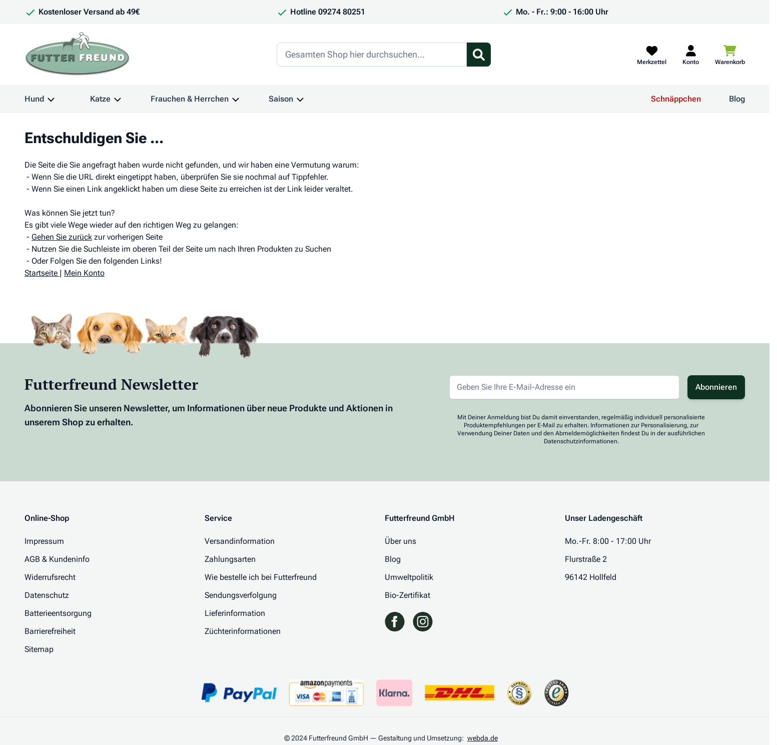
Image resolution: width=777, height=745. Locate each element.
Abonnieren (716, 387)
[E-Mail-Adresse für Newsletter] (564, 387)
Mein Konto (84, 273)
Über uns (400, 541)
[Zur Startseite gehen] (78, 54)
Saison (281, 99)
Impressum (44, 541)
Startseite (41, 273)
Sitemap (39, 649)
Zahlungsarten (230, 559)
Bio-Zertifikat (407, 595)
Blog (737, 99)
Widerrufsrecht (50, 577)
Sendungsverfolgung (241, 595)
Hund (34, 99)
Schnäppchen (676, 99)
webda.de (482, 738)
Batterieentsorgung (58, 613)
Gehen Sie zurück (62, 237)
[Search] (372, 55)
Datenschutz (47, 595)
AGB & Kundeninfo (57, 559)
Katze (100, 99)
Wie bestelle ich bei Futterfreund (261, 577)
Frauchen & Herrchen (190, 99)
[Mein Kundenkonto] (690, 54)
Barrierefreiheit (50, 631)
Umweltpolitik (409, 577)
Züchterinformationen (243, 631)
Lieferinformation (235, 613)
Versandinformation (240, 541)
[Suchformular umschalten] (479, 55)
